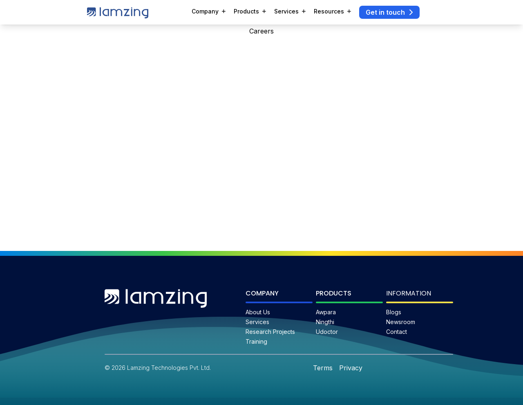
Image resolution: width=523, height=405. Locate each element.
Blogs (393, 312)
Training (256, 341)
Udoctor (327, 331)
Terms (323, 368)
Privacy (350, 368)
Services (257, 321)
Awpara (326, 312)
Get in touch (389, 12)
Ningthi (325, 321)
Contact (396, 331)
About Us (258, 312)
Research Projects (270, 331)
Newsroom (400, 321)
